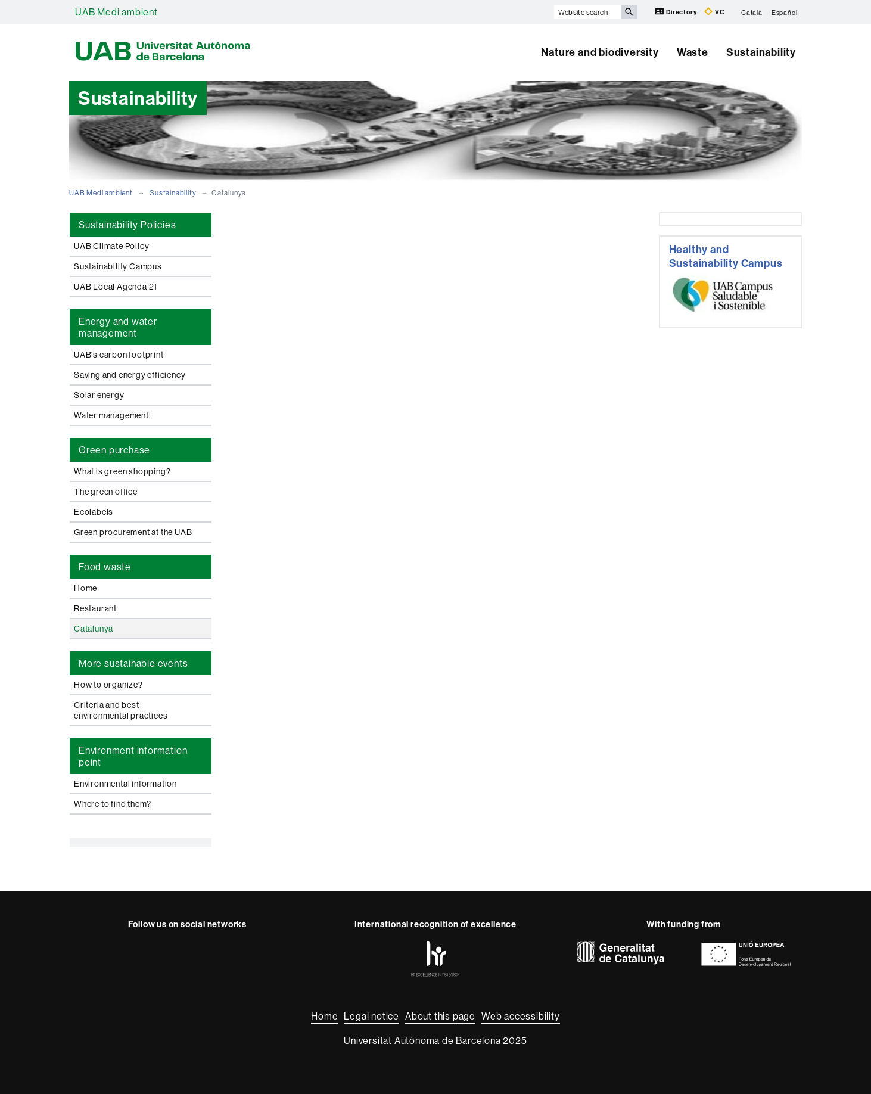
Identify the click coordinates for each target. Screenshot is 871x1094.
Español (785, 12)
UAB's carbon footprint (119, 354)
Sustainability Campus (118, 266)
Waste (692, 52)
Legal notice (371, 1016)
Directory (676, 11)
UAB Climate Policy (111, 246)
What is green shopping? (122, 471)
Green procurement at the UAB (133, 532)
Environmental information (125, 783)
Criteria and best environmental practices (120, 710)
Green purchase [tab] (114, 450)
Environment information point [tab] (133, 756)
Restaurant (95, 608)
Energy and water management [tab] (118, 327)
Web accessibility (520, 1016)
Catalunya (93, 628)
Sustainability (761, 52)
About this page (440, 1016)
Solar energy (99, 395)
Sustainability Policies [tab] (127, 225)
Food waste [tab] (105, 567)
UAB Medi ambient (116, 12)
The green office (106, 491)
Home (85, 588)
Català (752, 12)
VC (714, 11)
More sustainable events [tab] (133, 663)
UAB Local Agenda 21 (115, 286)
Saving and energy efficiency (129, 374)
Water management (111, 415)
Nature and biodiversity (599, 52)
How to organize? (108, 684)
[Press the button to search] (629, 12)
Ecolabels (93, 511)
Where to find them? (112, 803)
